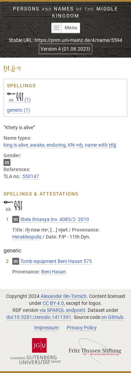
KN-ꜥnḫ (75, 145)
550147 (30, 176)
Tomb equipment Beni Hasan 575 (56, 261)
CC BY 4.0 (53, 303)
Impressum (46, 327)
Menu (64, 28)
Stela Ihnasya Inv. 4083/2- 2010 (54, 219)
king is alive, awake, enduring (34, 145)
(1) (19, 99)
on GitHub (112, 317)
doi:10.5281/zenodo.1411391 (38, 317)
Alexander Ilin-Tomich (64, 296)
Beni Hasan (53, 272)
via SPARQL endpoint (62, 310)
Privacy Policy (82, 327)
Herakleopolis (27, 237)
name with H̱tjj (100, 145)
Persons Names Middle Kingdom (65, 12)
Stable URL (65, 40)
